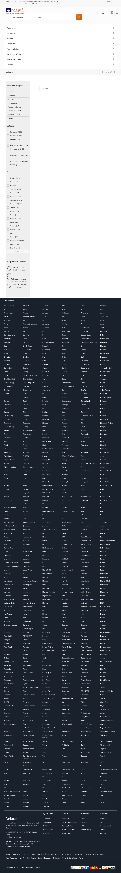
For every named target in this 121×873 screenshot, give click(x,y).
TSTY (102, 762)
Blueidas (7, 350)
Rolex (25, 676)
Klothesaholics (48, 548)
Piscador (26, 643)
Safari (44, 684)
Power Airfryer (48, 647)
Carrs (44, 368)
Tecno (44, 745)
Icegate (45, 507)
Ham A (83, 478)
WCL (44, 784)
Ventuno (103, 773)
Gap (102, 456)
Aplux (64, 320)
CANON (7, 364)
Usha (83, 769)
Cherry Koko (105, 372)
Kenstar (7, 544)
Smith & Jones (105, 709)
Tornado (65, 756)
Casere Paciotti (106, 368)
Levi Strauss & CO (11, 563)
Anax (102, 313)
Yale (102, 795)
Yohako (65, 799)
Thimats (7, 749)
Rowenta (7, 680)
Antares (7, 320)
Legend (7, 559)
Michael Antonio (48, 592)
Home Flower (86, 496)
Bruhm (45, 357)
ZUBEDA (45, 806)
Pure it (64, 654)
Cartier (64, 368)
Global (83, 467)
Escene (103, 430)
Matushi (65, 585)
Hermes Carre (47, 489)
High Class (27, 493)
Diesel (102, 408)
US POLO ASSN (68, 769)
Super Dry (65, 728)
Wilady (45, 791)
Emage (64, 427)
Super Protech (105, 728)
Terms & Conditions (69, 858)
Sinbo (44, 706)
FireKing (45, 445)
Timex (25, 752)
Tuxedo (7, 766)
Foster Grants (47, 449)
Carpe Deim (8, 368)
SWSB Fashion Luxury (48, 736)
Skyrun (103, 706)
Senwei (6, 698)
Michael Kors (86, 592)
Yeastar (45, 799)
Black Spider (28, 346)
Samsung (46, 687)
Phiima (25, 640)
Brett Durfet (8, 357)
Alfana (83, 309)
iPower (6, 518)
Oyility (64, 629)
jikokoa (45, 526)
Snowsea (7, 713)
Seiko (64, 695)
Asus (102, 324)
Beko (25, 339)
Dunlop (103, 416)
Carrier (25, 368)
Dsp (63, 416)
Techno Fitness (106, 741)
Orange (103, 625)
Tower (6, 762)
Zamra (103, 799)
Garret (25, 460)
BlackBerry (46, 346)
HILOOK (64, 493)
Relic (102, 665)
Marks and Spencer (30, 581)
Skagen (84, 706)
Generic (7, 463)
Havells (64, 485)
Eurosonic (85, 434)
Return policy (48, 829)
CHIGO (6, 375)
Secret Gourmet (29, 695)
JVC (24, 533)
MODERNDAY (9, 599)
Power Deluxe (67, 647)
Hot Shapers (66, 500)
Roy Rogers (46, 680)
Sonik (44, 717)
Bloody (83, 346)
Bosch (83, 350)
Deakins (45, 401)
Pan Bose (26, 632)
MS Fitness (8, 607)
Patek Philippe (105, 632)
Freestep (26, 452)
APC (44, 320)
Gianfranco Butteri (88, 463)
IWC (44, 518)
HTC (24, 504)
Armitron (45, 324)
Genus (64, 463)
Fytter (44, 456)
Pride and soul (48, 651)
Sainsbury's (85, 684)
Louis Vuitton (28, 570)
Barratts (26, 335)
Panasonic (46, 632)
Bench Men (104, 339)
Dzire (25, 419)
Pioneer (7, 643)
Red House (46, 665)
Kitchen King (105, 544)
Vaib (5, 773)
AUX (63, 328)
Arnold (64, 324)
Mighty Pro (46, 596)
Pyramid (103, 654)
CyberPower (105, 390)
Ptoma (25, 654)
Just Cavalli (104, 529)
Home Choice (67, 496)
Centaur (45, 372)
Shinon (64, 702)
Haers (44, 478)
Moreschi (65, 599)
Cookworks (8, 386)
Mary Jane (85, 581)
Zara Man (46, 802)
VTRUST (103, 780)
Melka (102, 588)
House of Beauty (106, 500)
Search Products (18, 854)
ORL (5, 629)
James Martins (9, 522)
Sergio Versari (67, 698)
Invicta (102, 515)
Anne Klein (104, 317)
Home (104, 72)
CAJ (63, 361)
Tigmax (103, 749)
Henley (6, 489)
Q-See (6, 658)
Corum (45, 386)
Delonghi (65, 405)
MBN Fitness (66, 588)
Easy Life (45, 419)
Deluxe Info (66, 833)
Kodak (64, 548)
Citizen (103, 375)
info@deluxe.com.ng (13, 837)
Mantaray (104, 577)
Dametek (84, 397)
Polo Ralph (8, 647)
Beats (64, 335)
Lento (83, 559)
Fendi (6, 445)
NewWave (8, 614)
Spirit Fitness (67, 720)
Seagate (7, 695)
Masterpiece (8, 585)
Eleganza (26, 423)
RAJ (43, 662)
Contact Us (47, 833)
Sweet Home (9, 735)
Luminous (84, 570)
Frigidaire (84, 452)
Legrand (45, 559)
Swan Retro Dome (107, 731)
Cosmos (84, 386)
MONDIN (26, 599)
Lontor (102, 566)
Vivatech (26, 780)
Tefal (83, 745)
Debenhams (66, 401)
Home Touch (105, 496)
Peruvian (103, 636)
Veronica (7, 777)
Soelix (25, 713)
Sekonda (84, 695)
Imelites (26, 511)
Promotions (77, 854)
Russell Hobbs (9, 684)
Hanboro (103, 478)
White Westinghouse (12, 791)
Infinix (25, 515)
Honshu (45, 500)
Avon (25, 331)
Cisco (64, 375)
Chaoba (84, 372)
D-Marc (84, 394)
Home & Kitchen (14, 59)
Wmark (84, 791)
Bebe (102, 335)
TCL (82, 741)
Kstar (6, 551)
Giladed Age (28, 467)
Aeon (25, 309)
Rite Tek (103, 669)
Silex (82, 702)
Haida (64, 478)
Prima (64, 651)
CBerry (25, 372)
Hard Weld (104, 482)
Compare (104, 829)
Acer (82, 306)
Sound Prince (28, 720)
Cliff (82, 379)
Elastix (64, 419)
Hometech (8, 500)
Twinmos (46, 766)
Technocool (8, 745)
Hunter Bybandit (10, 507)
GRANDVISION (106, 471)
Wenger (7, 788)
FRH (63, 452)
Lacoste (65, 551)
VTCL (83, 780)
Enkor (44, 430)
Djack (64, 412)
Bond (64, 350)
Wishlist (103, 833)
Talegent (103, 735)
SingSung (65, 706)
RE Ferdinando (106, 662)
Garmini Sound (9, 460)
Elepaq (64, 423)
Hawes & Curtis (106, 485)
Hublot (83, 504)
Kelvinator (7, 540)
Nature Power (105, 607)
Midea (25, 596)
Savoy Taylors (47, 691)
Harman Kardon (48, 485)
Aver (102, 328)
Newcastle (104, 610)
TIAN (63, 749)
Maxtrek (7, 588)
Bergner (7, 342)
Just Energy (8, 533)
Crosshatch (27, 390)
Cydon (6, 394)
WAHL (6, 784)
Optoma (65, 625)
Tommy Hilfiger (106, 752)
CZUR (25, 394)
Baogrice (103, 331)
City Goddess (28, 379)
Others (10, 64)
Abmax (45, 306)
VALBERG (26, 773)
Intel (82, 515)
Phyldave (84, 640)
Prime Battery (86, 651)
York (82, 799)
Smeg (83, 709)
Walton (26, 784)
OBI (82, 621)
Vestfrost (26, 777)
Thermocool (105, 745)
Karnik (6, 537)
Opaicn (45, 625)
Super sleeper (9, 731)
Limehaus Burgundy (11, 566)
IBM (24, 507)
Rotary (83, 676)
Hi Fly (102, 489)
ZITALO (103, 802)
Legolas (26, 559)
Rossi (64, 676)
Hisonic (103, 493)
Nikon (102, 614)
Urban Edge (47, 769)
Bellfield (65, 339)
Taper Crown (28, 741)
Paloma (103, 629)
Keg (101, 537)
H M (24, 478)
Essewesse (27, 434)
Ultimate (84, 766)
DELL (44, 405)
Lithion (45, 566)
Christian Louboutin (30, 375)
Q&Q (25, 658)
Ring (63, 669)
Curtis (64, 390)
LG (43, 563)
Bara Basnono (9, 335)
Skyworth (26, 709)
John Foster (85, 526)
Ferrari (25, 445)
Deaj (25, 401)
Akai (63, 309)
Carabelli (45, 364)
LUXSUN (7, 574)
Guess (6, 478)
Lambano (7, 555)
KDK (43, 537)
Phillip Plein (66, 640)
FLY (5, 449)
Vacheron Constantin (108, 769)
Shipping (49, 854)
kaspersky (27, 537)
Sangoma (85, 687)
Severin (84, 698)
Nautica (7, 610)
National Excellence (88, 607)
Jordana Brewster (11, 529)
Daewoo (103, 394)
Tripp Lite (84, 762)
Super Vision (28, 731)
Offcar (102, 621)
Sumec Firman (86, 724)
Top (43, 756)
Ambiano (65, 313)
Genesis (26, 463)
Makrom (65, 577)
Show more (18, 251)
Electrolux (104, 419)
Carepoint (85, 364)
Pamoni (7, 632)
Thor (44, 749)
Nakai (44, 607)
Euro (63, 434)
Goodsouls (46, 471)
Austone (45, 328)
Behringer (7, 339)
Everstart (65, 438)
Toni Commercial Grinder (29, 757)
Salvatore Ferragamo (31, 687)
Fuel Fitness (8, 456)
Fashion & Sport (14, 49)
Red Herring (27, 665)
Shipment (47, 822)
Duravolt (7, 419)
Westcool (46, 788)
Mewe (25, 592)
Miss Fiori (84, 596)
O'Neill (64, 621)
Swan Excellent (87, 731)
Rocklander (8, 676)
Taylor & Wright (68, 741)
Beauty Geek (86, 335)
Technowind (27, 745)
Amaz (25, 313)
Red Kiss (65, 665)
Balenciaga (66, 331)
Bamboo (84, 331)
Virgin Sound (86, 777)
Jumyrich (65, 529)
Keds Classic (86, 537)
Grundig (65, 474)
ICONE (64, 507)
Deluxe (83, 405)
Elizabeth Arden (106, 423)
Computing (12, 44)
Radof (25, 662)
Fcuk (102, 441)
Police (102, 643)
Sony (64, 717)
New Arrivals (24, 858)
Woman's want (106, 791)
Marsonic (45, 581)
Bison (6, 346)
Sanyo (6, 691)
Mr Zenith (84, 603)
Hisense (84, 493)
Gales (83, 456)
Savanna (26, 691)
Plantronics (85, 643)
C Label (26, 361)
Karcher (103, 533)
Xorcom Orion (9, 795)
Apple (83, 320)
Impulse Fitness (68, 511)
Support (103, 854)
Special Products (44, 858)
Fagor (6, 441)
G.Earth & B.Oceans (69, 456)
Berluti (25, 342)
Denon (102, 405)
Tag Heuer (85, 735)
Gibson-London (10, 467)
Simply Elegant (29, 706)
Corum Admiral (68, 386)
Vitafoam (104, 777)
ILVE (102, 507)
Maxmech (104, 585)
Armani (6, 324)
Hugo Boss (104, 504)
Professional (105, 651)
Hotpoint (84, 500)
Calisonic (84, 361)
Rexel (25, 669)
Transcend (66, 762)
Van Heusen (47, 773)
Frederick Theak (87, 449)
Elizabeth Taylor (10, 427)
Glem (64, 467)
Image (6, 511)
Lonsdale (84, 566)
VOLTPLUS (46, 780)
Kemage (26, 540)
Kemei (44, 540)
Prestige (26, 651)
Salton (6, 687)
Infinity (6, 515)
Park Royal (66, 632)
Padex (83, 629)
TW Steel (26, 766)
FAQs (45, 826)
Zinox (83, 802)
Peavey (45, 636)
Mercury (7, 592)
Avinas (6, 331)
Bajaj (44, 331)
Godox (6, 471)
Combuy (103, 383)
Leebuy (103, 555)
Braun (83, 353)
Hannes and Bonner (31, 482)
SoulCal (7, 720)
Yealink (25, 799)
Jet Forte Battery (10, 526)
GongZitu (26, 471)
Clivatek (103, 379)
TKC (63, 752)
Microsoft (7, 596)
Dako (64, 397)
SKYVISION (8, 709)
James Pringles (29, 522)
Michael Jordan (67, 592)
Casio (6, 372)
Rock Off (84, 673)
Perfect (84, 636)
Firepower (66, 445)
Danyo (6, 401)
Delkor (25, 405)
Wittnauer (66, 791)
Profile (102, 818)
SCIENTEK (85, 691)
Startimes (46, 724)
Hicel (5, 493)
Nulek (102, 618)
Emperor (7, 430)
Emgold (103, 427)
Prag (6, 651)
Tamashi (7, 741)
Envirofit (65, 430)
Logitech (65, 566)
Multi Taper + (28, 607)
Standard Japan (10, 724)
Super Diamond (48, 728)
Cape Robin (27, 364)
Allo (101, 309)
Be (43, 335)
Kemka (64, 540)
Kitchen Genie (86, 544)
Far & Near (46, 441)
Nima (6, 618)
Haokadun (46, 482)
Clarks (44, 379)
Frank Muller (66, 449)
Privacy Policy (67, 826)
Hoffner (26, 496)
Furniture (11, 33)
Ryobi (25, 684)
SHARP (6, 702)
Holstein (45, 496)
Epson (83, 430)
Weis (102, 784)
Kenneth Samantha (107, 540)
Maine (6, 577)
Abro (63, 306)
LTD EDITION (47, 570)
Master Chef (105, 581)
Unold (6, 769)
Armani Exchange (30, 324)
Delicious (7, 405)
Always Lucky (9, 313)
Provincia (7, 654)
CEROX (64, 372)
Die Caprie (85, 408)
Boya (44, 353)
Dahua (6, 397)
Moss (102, 599)
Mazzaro (45, 588)
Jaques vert (46, 522)
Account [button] (110, 1)
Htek (44, 504)
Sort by (35, 89)
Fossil (25, 449)
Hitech (6, 496)
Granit (6, 474)
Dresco (45, 416)
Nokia (25, 618)
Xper (44, 795)
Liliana (102, 563)
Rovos (102, 676)
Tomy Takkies (9, 756)
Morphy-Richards (87, 599)
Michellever (104, 592)
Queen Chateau (68, 658)
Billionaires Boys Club (89, 342)
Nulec (83, 618)
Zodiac (6, 806)
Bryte (64, 357)
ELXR (44, 427)
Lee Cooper (85, 555)
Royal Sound (86, 680)
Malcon (83, 577)
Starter (26, 724)
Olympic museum (10, 625)
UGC (63, 766)
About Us (65, 818)
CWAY (83, 390)
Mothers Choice (29, 603)
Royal (64, 680)
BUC (82, 357)
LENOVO (65, 559)
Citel (82, 375)
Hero (63, 489)
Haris (25, 485)
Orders (102, 822)
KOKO (83, 548)
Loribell (6, 570)
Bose (6, 353)
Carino (103, 364)
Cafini (44, 361)
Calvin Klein (104, 361)
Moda (102, 596)
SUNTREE (26, 728)
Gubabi (83, 474)
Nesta (64, 610)
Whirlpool (104, 788)
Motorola (46, 603)
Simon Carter (9, 706)
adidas (103, 306)
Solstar (26, 717)
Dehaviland (85, 401)
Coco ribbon (66, 383)
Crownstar (46, 390)
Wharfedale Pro (87, 788)
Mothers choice (9, 603)
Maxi (82, 585)
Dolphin (84, 412)
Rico (44, 669)
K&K (43, 533)
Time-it (6, 752)
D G (43, 394)
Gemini (83, 460)
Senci (102, 695)
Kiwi (24, 548)
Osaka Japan (28, 629)
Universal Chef (106, 766)
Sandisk (65, 687)
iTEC (25, 518)
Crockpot (7, 390)
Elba (82, 419)
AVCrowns (85, 328)
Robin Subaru (28, 673)
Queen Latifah (86, 658)
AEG (5, 309)
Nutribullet (27, 621)
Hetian (83, 489)
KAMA (64, 533)
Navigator (27, 610)
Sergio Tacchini (48, 698)
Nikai (63, 614)
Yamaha (7, 799)
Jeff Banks (104, 522)
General (103, 460)
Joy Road (26, 529)
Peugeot (7, 640)
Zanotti (26, 802)
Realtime (7, 665)
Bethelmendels (48, 342)
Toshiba (84, 756)
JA (62, 518)
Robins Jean (47, 673)
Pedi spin (65, 636)
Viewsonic (66, 777)
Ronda (45, 676)
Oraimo (84, 625)
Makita (45, 577)
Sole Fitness (66, 713)
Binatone (103, 342)
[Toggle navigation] (117, 13)
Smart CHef (66, 709)
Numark (7, 621)
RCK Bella (65, 662)
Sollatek (7, 717)
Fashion (65, 441)
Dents (6, 408)
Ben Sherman (86, 339)
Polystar (26, 647)
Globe (102, 467)
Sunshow (7, 728)
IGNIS (83, 507)
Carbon (64, 364)
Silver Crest (104, 702)
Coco (44, 383)
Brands (33, 858)
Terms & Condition (69, 822)
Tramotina (27, 762)
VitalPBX (7, 780)
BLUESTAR (27, 350)
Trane (44, 762)
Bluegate (103, 346)
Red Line (84, 665)
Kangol (83, 533)
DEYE (44, 408)
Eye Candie (85, 438)
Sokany (45, 713)
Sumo (102, 724)
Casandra (85, 368)
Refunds (56, 858)
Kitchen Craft (67, 544)
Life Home (85, 563)
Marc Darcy (8, 581)
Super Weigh (47, 731)
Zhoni (64, 802)
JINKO (64, 526)
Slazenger (46, 709)
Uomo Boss (27, 769)
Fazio (83, 441)
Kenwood (26, 544)
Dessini (25, 408)
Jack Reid (84, 518)
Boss (25, 353)
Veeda (83, 773)
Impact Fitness (48, 511)
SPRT (83, 720)
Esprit (6, 434)
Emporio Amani (29, 430)
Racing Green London (12, 662)
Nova (64, 618)
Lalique (103, 551)
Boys (63, 353)
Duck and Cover (87, 416)
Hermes (26, 489)
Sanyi (102, 687)
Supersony (66, 731)
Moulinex (65, 603)
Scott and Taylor (106, 691)
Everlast (26, 438)
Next (25, 614)
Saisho (103, 684)
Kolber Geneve (105, 548)
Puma (44, 654)
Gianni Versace (106, 463)
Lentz (102, 559)
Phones (10, 38)
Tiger (83, 749)
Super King (85, 728)
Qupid (102, 658)
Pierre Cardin (105, 640)
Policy (81, 858)
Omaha (26, 625)
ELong (25, 427)
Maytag (26, 588)
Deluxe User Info (68, 829)
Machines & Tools (14, 54)
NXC (44, 621)
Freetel (45, 452)
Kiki (43, 544)
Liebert (64, 563)
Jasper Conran (67, 522)
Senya (25, 698)
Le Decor (65, 555)
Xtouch (83, 795)
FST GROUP (105, 452)
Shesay (45, 702)
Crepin (102, 386)
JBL (82, 522)
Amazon (45, 313)
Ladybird (84, 551)
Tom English (85, 752)
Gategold (46, 460)
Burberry (103, 357)
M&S (25, 574)
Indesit (83, 511)
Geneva (45, 463)
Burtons (7, 361)
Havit (83, 485)
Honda (25, 500)
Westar (26, 788)
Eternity (45, 434)
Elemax (45, 423)
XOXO (25, 795)
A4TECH (26, 306)
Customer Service (91, 854)
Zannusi (7, 802)
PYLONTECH (86, 654)
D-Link (64, 394)
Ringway (84, 669)
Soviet (44, 720)
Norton (45, 618)
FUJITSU (26, 456)
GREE (25, 474)
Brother (26, 357)
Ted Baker (66, 745)
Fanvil (25, 441)
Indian (102, 511)
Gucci (102, 474)
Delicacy (103, 401)
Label (44, 551)
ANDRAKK (7, 317)
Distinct (45, 412)
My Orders (31, 854)
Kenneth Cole (86, 540)
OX (43, 629)
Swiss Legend (28, 735)
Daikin (25, 397)
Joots (102, 526)
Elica (82, 423)
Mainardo (104, 574)
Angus (44, 317)
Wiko (25, 791)
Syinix (64, 735)
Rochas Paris (67, 673)
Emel (83, 427)
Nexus (44, 614)
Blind (63, 346)
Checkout (40, 854)
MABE (64, 574)
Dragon (26, 416)
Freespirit (7, 452)
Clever (64, 379)
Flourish (103, 445)
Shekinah (26, 702)
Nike (82, 614)
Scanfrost (65, 691)
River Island (8, 673)
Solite (102, 713)
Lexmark (26, 563)
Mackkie (84, 574)
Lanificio (26, 555)
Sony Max (85, 717)
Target (45, 741)
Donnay (103, 412)
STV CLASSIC (67, 724)
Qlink (44, 658)
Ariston (103, 320)
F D (101, 438)
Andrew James (29, 317)
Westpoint (66, 788)
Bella (44, 339)
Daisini (45, 397)
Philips (44, 640)
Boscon (103, 350)
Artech (83, 324)
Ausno (25, 328)
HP (5, 504)
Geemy (64, 460)
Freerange (104, 449)
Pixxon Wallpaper (69, 643)
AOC (25, 320)
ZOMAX (26, 806)
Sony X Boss (105, 717)
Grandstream (86, 471)
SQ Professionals (107, 720)
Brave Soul (104, 353)
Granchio (65, 471)
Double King (8, 416)
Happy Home (67, 482)
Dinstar (6, 412)
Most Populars (11, 858)
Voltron (64, 780)
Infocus (45, 515)
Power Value (86, 647)
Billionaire (65, 342)
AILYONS (45, 309)
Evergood (7, 438)
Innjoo (64, 515)
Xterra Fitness (67, 795)
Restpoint (7, 669)
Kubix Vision (27, 551)
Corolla (26, 386)
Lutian (102, 570)
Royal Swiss (105, 680)
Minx (63, 596)
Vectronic (65, 773)
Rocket (103, 673)
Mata (44, 585)
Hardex (6, 485)
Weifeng (84, 784)
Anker (83, 317)
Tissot (44, 752)
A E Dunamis (9, 306)
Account (46, 818)
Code (83, 383)
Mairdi (25, 577)
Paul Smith (8, 636)
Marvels (65, 581)
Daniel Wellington (107, 397)
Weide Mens (66, 784)
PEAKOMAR (27, 636)
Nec (43, 610)
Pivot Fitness (47, 643)
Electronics (11, 28)
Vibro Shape (47, 777)
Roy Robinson (28, 680)
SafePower (66, 684)
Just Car (84, 529)
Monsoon (46, 599)
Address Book (105, 826)
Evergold (103, 434)
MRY (102, 603)
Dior (24, 412)
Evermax (45, 438)
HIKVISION (46, 493)
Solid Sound (85, 713)
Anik (63, 317)
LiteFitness (27, 566)
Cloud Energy (9, 383)
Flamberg (84, 445)
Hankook (7, 482)
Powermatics (105, 647)
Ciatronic (45, 375)
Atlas (6, 328)
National (65, 607)
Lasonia (45, 555)
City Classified (9, 379)
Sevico (102, 698)
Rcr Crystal (85, 662)
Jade (102, 518)
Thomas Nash (28, 749)
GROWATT (46, 474)
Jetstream (27, 526)
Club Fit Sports (29, 383)
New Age (84, 610)
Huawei (65, 504)
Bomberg (46, 350)
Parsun (83, 632)
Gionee (45, 467)
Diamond (65, 408)
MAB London (47, 574)
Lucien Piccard (67, 570)
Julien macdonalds (49, 529)
